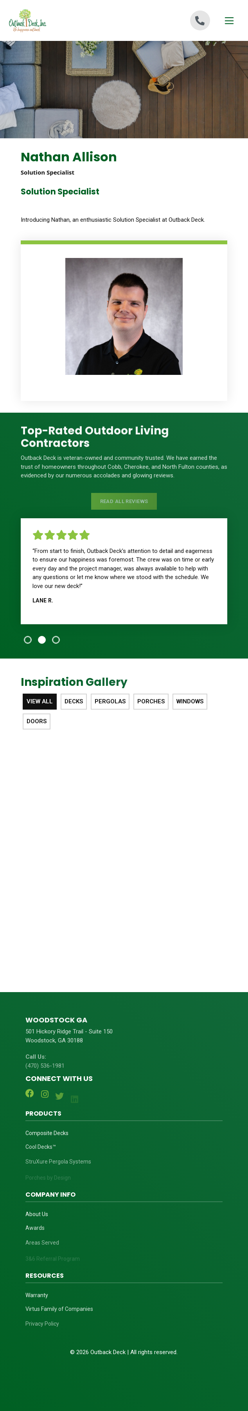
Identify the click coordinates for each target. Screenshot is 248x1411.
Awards (35, 1234)
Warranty (36, 1298)
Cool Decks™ (40, 1153)
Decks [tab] (74, 701)
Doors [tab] (37, 721)
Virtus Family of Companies (59, 1315)
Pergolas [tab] (110, 701)
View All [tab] (40, 701)
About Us (36, 1217)
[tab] (28, 640)
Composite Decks (46, 1136)
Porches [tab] (151, 701)
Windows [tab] (189, 701)
